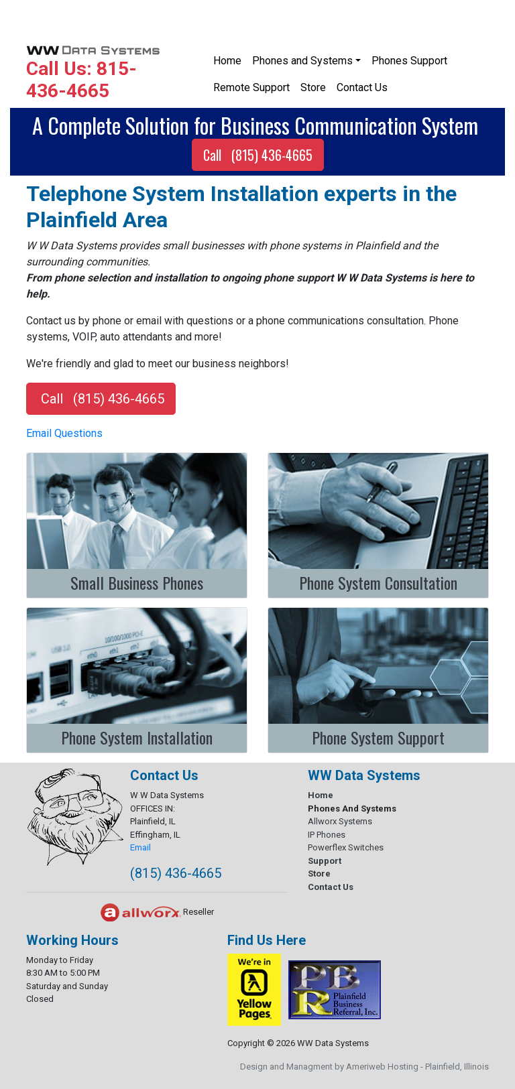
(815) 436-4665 (175, 873)
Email (140, 847)
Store (313, 87)
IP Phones (326, 835)
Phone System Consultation (378, 582)
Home (227, 60)
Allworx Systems (340, 821)
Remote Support (251, 87)
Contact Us (362, 87)
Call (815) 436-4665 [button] (257, 155)
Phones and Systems (302, 60)
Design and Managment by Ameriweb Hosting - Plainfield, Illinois (364, 1067)
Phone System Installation (137, 737)
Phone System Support (378, 737)
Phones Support (409, 60)
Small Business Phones (136, 582)
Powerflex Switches (346, 847)
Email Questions (64, 433)
